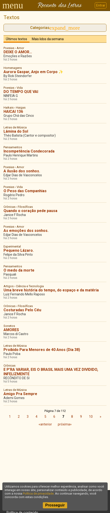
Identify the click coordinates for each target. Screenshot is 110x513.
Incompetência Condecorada (29, 151)
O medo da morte (19, 270)
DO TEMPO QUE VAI (21, 91)
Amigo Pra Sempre (20, 394)
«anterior (45, 424)
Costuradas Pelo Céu (22, 310)
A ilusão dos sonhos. (22, 171)
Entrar (100, 5)
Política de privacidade (38, 493)
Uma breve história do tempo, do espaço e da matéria (51, 290)
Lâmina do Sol (16, 131)
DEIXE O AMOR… (18, 52)
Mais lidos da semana (48, 39)
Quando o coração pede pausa (30, 211)
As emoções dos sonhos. (26, 230)
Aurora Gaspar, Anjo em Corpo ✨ (33, 72)
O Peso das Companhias (25, 191)
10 (91, 416)
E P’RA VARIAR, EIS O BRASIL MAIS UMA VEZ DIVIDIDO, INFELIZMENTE (51, 371)
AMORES (11, 330)
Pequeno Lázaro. (19, 250)
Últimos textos (16, 39)
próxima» (65, 424)
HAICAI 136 (13, 111)
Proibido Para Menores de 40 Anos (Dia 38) (42, 349)
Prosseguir (55, 505)
